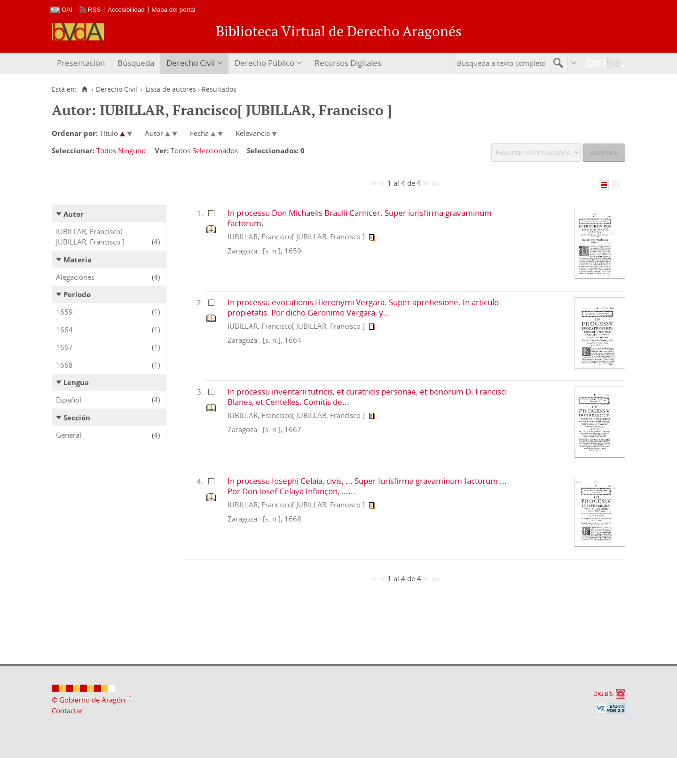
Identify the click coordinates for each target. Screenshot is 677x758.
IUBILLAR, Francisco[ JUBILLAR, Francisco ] (90, 237)
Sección (76, 417)
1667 (64, 347)
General (68, 435)
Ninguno (132, 150)
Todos (106, 150)
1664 (64, 329)
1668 (64, 365)
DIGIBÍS (603, 694)
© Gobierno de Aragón (88, 699)
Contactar (67, 710)
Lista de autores (171, 89)
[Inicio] (84, 89)
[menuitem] (82, 63)
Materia (77, 259)
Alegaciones (75, 277)
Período (77, 294)
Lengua (76, 382)
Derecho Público (264, 62)
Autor (73, 214)
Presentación (81, 62)
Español (68, 399)
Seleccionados (215, 150)
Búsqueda (136, 62)
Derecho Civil (190, 62)
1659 (64, 311)
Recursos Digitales (348, 62)
